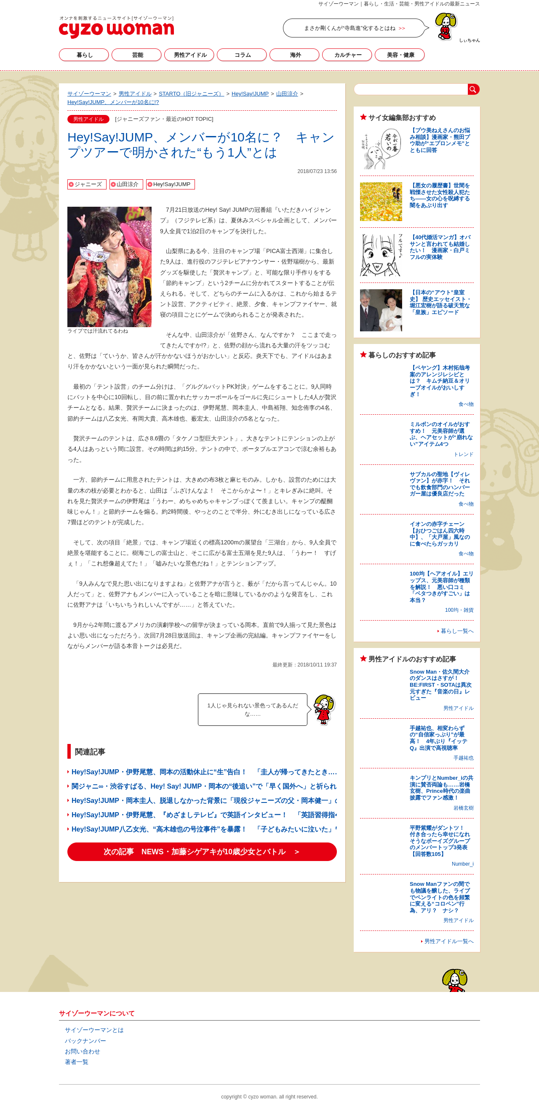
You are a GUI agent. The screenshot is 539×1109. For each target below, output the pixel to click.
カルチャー (348, 55)
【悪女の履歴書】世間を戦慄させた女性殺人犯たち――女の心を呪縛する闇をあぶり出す (440, 195)
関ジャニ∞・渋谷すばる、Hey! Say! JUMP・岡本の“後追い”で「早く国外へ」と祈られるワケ (214, 786)
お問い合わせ (82, 1051)
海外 (295, 55)
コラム (243, 55)
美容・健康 (400, 55)
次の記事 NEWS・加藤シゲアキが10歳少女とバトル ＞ (202, 852)
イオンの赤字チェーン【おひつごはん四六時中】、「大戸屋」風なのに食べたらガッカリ (440, 534)
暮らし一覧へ (457, 631)
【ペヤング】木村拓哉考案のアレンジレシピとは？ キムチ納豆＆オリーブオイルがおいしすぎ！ (440, 381)
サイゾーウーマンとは (94, 1029)
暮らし (85, 55)
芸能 (137, 55)
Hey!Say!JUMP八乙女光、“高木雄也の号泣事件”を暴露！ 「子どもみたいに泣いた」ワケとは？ (220, 829)
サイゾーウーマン (116, 27)
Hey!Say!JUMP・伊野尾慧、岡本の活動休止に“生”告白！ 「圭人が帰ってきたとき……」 (210, 772)
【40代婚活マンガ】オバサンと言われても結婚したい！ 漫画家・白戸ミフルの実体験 (440, 247)
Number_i (463, 864)
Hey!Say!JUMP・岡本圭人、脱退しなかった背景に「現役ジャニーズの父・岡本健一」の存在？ (217, 800)
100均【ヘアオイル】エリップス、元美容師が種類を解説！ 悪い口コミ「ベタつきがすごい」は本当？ (442, 586)
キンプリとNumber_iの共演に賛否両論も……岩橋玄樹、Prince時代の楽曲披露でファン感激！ (441, 788)
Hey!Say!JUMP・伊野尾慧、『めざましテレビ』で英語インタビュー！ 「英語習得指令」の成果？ (223, 814)
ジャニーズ (88, 184)
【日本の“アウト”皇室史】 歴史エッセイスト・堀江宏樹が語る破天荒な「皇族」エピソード (441, 302)
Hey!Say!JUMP (171, 184)
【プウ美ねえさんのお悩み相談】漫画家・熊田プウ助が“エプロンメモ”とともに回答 (440, 140)
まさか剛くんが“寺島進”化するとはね (349, 28)
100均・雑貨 (459, 610)
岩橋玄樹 (464, 808)
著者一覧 (76, 1061)
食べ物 (466, 404)
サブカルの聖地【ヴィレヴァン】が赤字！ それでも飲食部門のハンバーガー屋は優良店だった (440, 484)
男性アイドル (190, 55)
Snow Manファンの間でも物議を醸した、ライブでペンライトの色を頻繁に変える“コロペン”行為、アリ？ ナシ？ (440, 897)
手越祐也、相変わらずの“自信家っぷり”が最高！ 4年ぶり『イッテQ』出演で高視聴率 (438, 738)
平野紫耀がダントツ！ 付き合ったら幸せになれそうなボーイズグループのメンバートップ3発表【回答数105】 (440, 841)
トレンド (464, 454)
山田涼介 (128, 184)
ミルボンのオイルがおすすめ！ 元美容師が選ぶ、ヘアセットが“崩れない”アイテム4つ (441, 434)
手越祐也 (464, 758)
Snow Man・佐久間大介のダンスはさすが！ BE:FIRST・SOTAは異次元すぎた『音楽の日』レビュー (441, 685)
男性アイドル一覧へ (449, 941)
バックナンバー (85, 1040)
